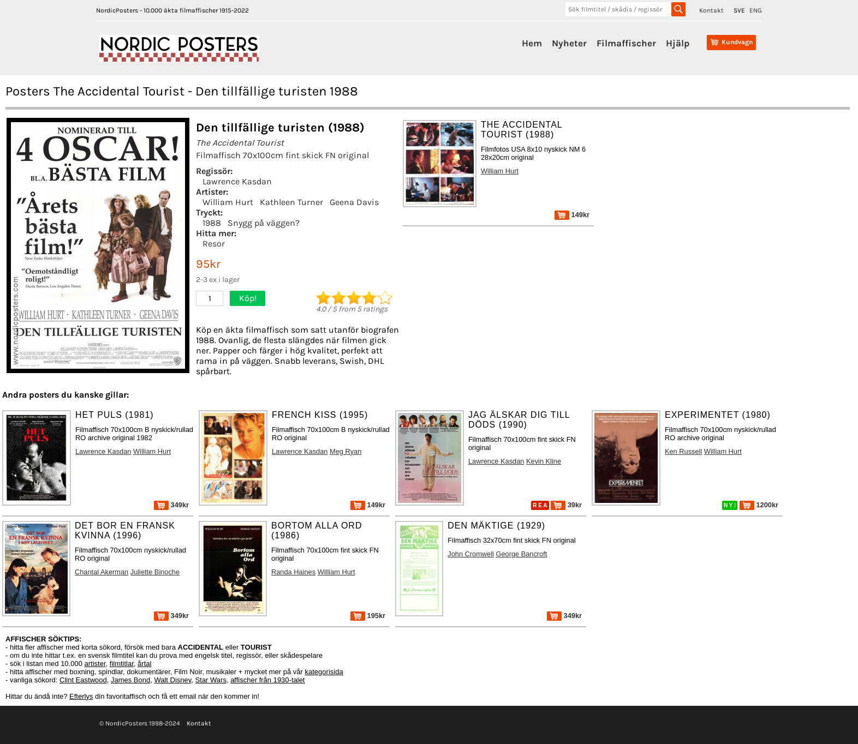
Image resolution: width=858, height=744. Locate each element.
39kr (566, 505)
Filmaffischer (626, 43)
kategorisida (324, 672)
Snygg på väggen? (264, 223)
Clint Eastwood (83, 680)
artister (95, 663)
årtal (144, 663)
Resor (213, 243)
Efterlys (81, 696)
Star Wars (211, 680)
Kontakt (711, 10)
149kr (572, 215)
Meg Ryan (345, 451)
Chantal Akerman (101, 572)
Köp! (248, 298)
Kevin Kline (543, 461)
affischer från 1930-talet (267, 680)
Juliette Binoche (155, 572)
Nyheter (569, 43)
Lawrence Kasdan (237, 181)
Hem (532, 43)
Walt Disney (172, 680)
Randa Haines (293, 572)
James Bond (130, 680)
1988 (211, 223)
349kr (171, 505)
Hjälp (677, 43)
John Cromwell (471, 554)
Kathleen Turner (291, 202)
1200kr (759, 505)
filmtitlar (122, 663)
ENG (755, 10)
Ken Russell (683, 451)
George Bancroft (521, 554)
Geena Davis (354, 202)
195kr (367, 615)
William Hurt (227, 202)
